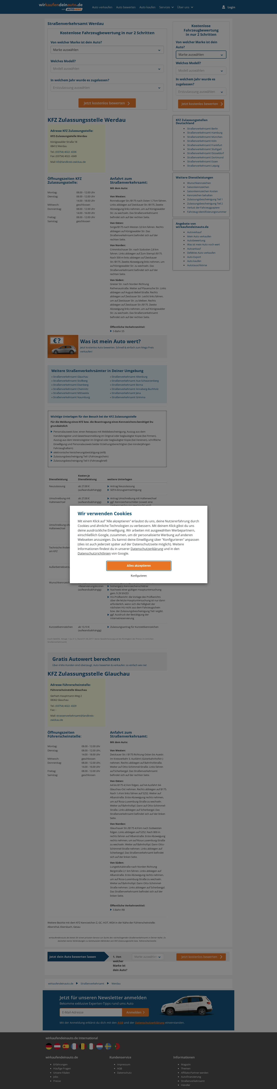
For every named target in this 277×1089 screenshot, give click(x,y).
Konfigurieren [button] (139, 575)
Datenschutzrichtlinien (94, 553)
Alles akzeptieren (139, 565)
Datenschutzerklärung (147, 549)
